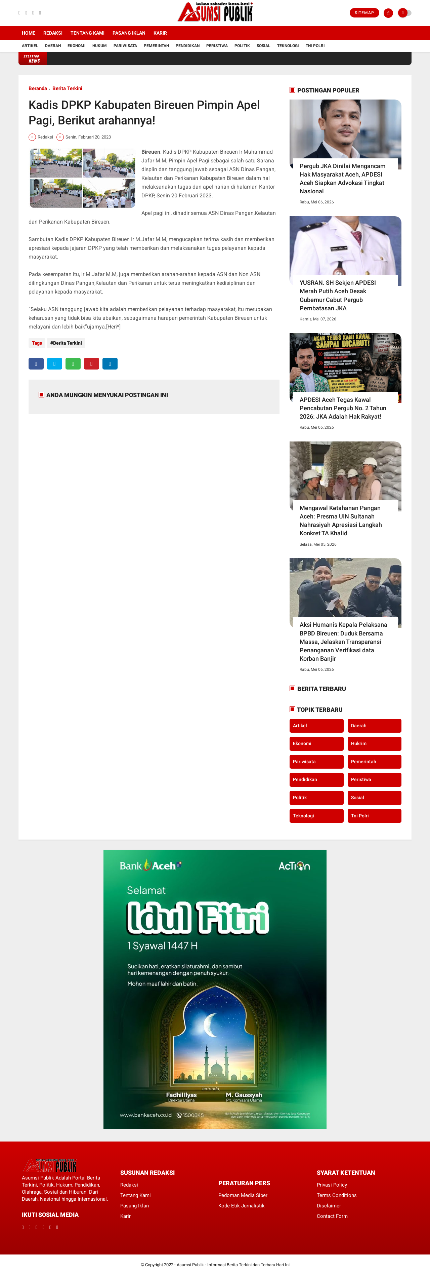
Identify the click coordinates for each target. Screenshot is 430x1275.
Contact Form (332, 1216)
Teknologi (288, 45)
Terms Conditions (337, 1195)
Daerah (53, 45)
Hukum (99, 45)
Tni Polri (315, 45)
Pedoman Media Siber (242, 1195)
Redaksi (52, 33)
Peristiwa (217, 45)
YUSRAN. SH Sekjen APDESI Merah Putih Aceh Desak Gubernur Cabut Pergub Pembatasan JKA (338, 295)
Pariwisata (125, 45)
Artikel (30, 45)
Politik (242, 45)
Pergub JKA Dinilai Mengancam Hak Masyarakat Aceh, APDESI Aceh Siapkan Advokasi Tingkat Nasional (343, 178)
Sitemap (364, 12)
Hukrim (359, 743)
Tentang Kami (87, 33)
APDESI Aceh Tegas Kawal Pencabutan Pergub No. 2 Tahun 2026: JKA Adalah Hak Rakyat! (343, 408)
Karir (160, 33)
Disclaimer (329, 1206)
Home (28, 33)
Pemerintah (156, 45)
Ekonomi (77, 45)
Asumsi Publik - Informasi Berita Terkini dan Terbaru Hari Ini (233, 1264)
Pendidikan (188, 45)
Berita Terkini (67, 88)
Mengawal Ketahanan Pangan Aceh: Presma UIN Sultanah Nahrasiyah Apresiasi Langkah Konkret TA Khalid (341, 520)
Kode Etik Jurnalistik (241, 1206)
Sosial (263, 45)
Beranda (38, 88)
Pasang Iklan (129, 33)
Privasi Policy (332, 1185)
